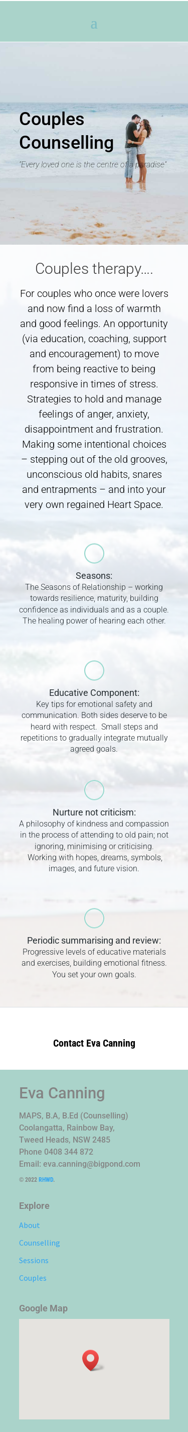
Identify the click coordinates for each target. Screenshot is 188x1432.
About (29, 1225)
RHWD (46, 1179)
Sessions (34, 1260)
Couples (33, 1278)
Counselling (39, 1243)
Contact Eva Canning (94, 1043)
